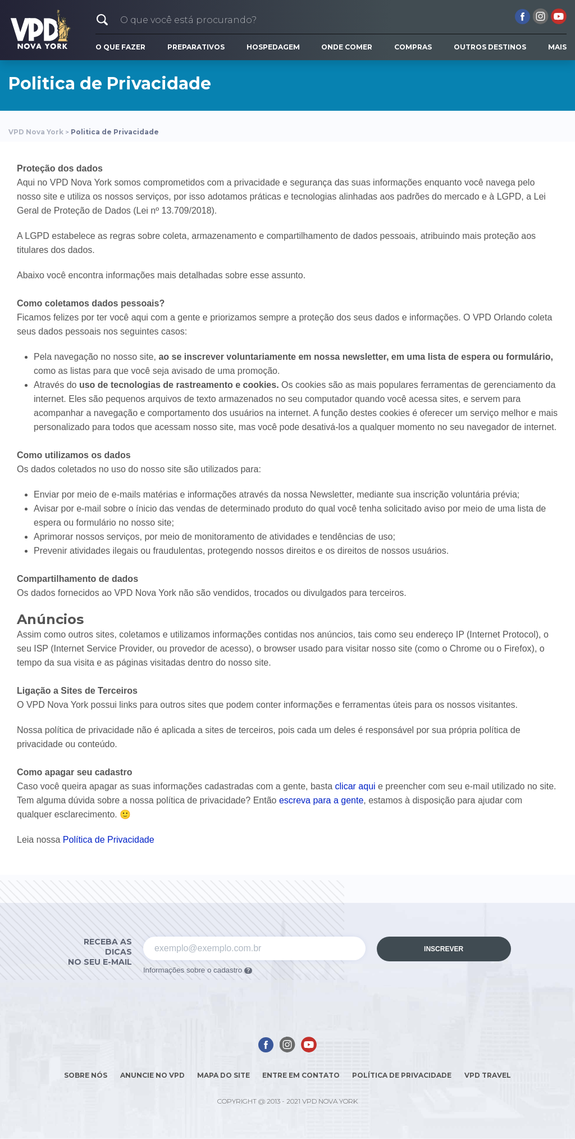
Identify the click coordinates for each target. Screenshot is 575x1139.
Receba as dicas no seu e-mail (100, 952)
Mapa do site (223, 1075)
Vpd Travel (487, 1075)
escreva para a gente (321, 800)
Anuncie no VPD (152, 1075)
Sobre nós (85, 1075)
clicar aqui (355, 786)
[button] (102, 19)
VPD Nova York (35, 132)
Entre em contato (301, 1075)
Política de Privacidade (108, 839)
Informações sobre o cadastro (197, 970)
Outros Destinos (490, 47)
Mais (557, 47)
